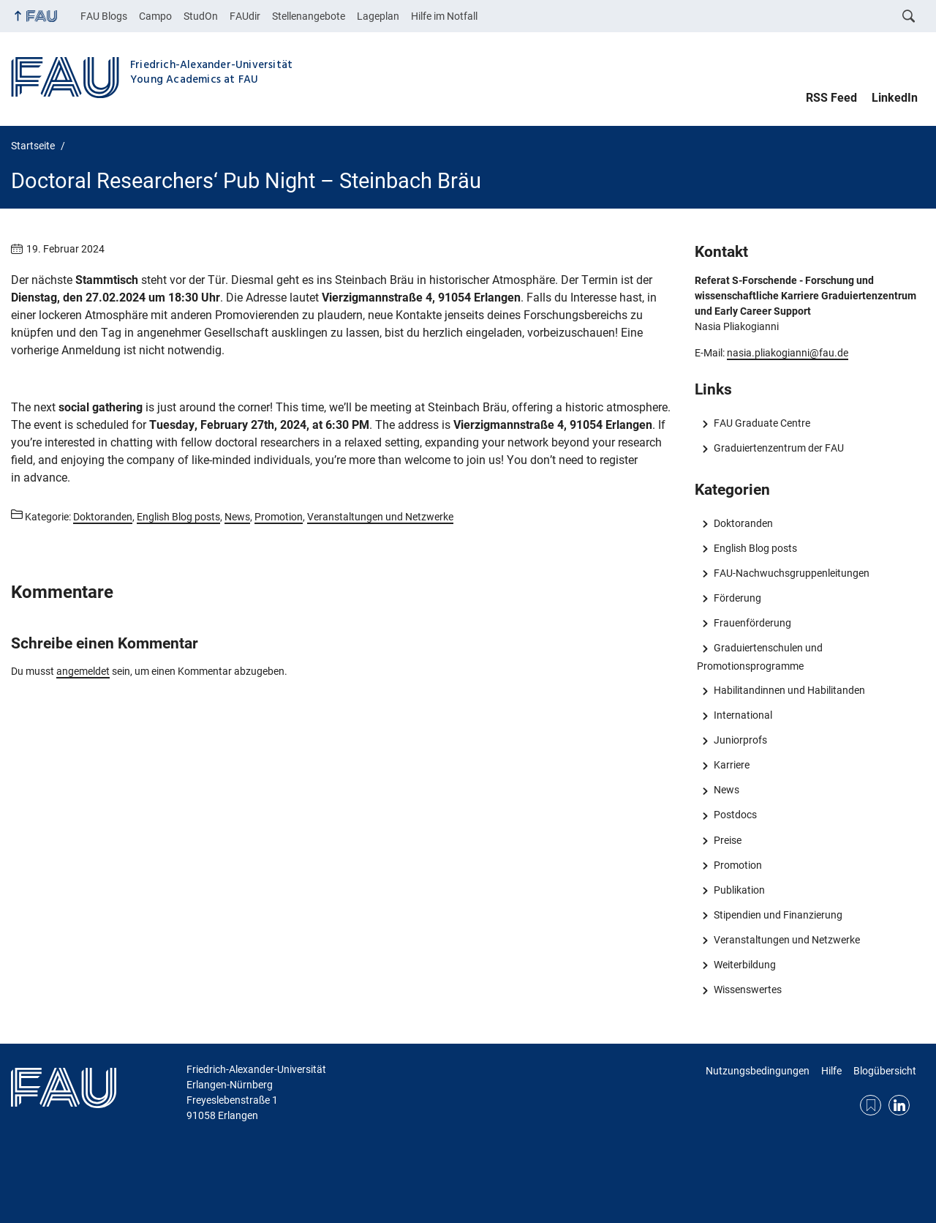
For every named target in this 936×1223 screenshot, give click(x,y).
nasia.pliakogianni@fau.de (787, 353)
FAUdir (245, 16)
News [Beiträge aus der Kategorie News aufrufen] (237, 517)
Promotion (738, 865)
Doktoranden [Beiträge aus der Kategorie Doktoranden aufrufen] (102, 517)
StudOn (201, 16)
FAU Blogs (103, 16)
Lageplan (378, 16)
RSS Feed (831, 98)
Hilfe (831, 1071)
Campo (155, 16)
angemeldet (83, 671)
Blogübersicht (884, 1071)
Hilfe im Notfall (444, 16)
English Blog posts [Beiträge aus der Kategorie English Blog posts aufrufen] (178, 517)
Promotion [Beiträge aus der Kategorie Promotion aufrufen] (278, 517)
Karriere (732, 765)
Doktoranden (743, 523)
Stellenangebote (308, 16)
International (743, 715)
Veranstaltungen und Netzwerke (787, 940)
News (726, 790)
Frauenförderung (752, 623)
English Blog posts (755, 548)
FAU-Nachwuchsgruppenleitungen (791, 573)
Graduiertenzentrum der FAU (779, 448)
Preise (727, 840)
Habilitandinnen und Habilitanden (789, 690)
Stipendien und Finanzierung (778, 915)
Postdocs (735, 814)
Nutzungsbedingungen (757, 1071)
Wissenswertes (748, 989)
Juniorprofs (740, 740)
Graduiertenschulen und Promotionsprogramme (759, 656)
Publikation (739, 890)
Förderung (737, 598)
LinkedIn (895, 98)
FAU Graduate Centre (762, 423)
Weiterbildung (745, 964)
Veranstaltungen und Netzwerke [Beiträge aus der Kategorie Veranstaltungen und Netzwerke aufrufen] (380, 517)
